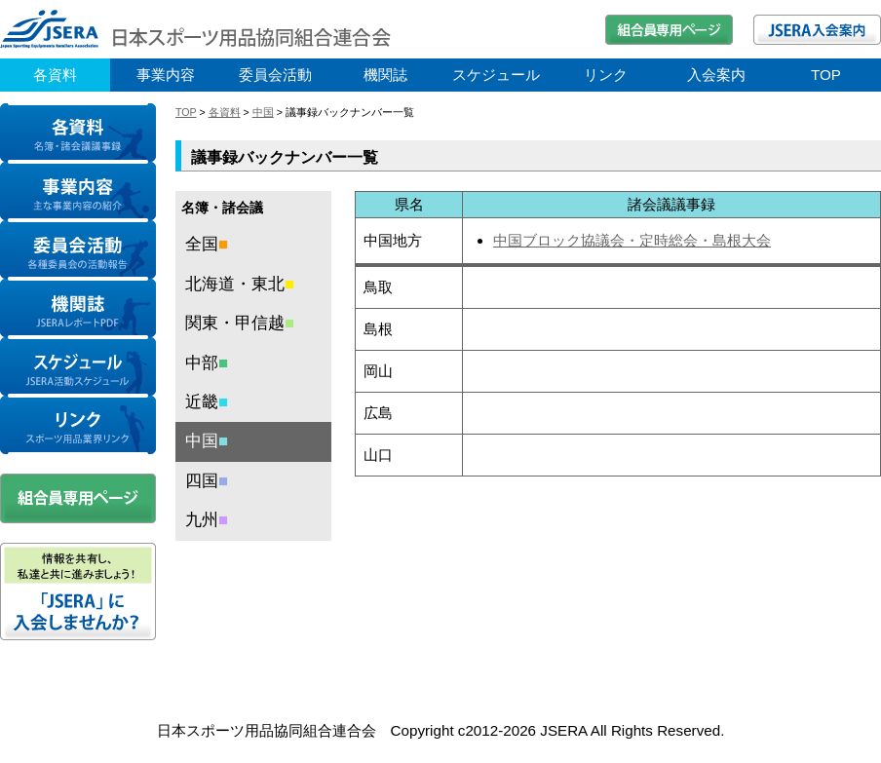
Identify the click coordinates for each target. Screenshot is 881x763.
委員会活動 (275, 74)
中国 (263, 112)
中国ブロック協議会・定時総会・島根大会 (632, 240)
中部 (206, 363)
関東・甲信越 (239, 323)
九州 (206, 520)
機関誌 (385, 74)
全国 (206, 244)
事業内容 (165, 74)
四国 (206, 481)
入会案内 (716, 74)
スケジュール (496, 74)
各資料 (55, 74)
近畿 (206, 402)
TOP (826, 74)
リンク (606, 74)
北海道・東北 (239, 284)
